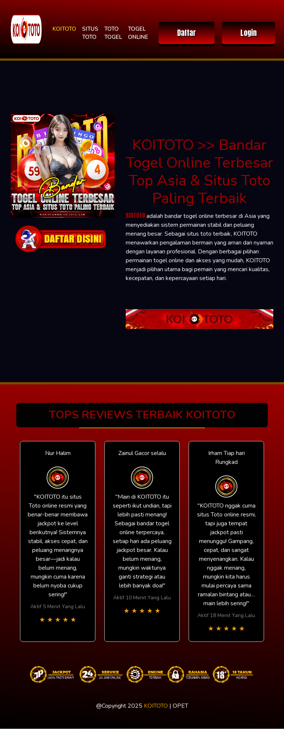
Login (248, 32)
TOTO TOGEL (113, 33)
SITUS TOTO (90, 33)
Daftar (186, 32)
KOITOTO (64, 29)
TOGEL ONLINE (138, 33)
